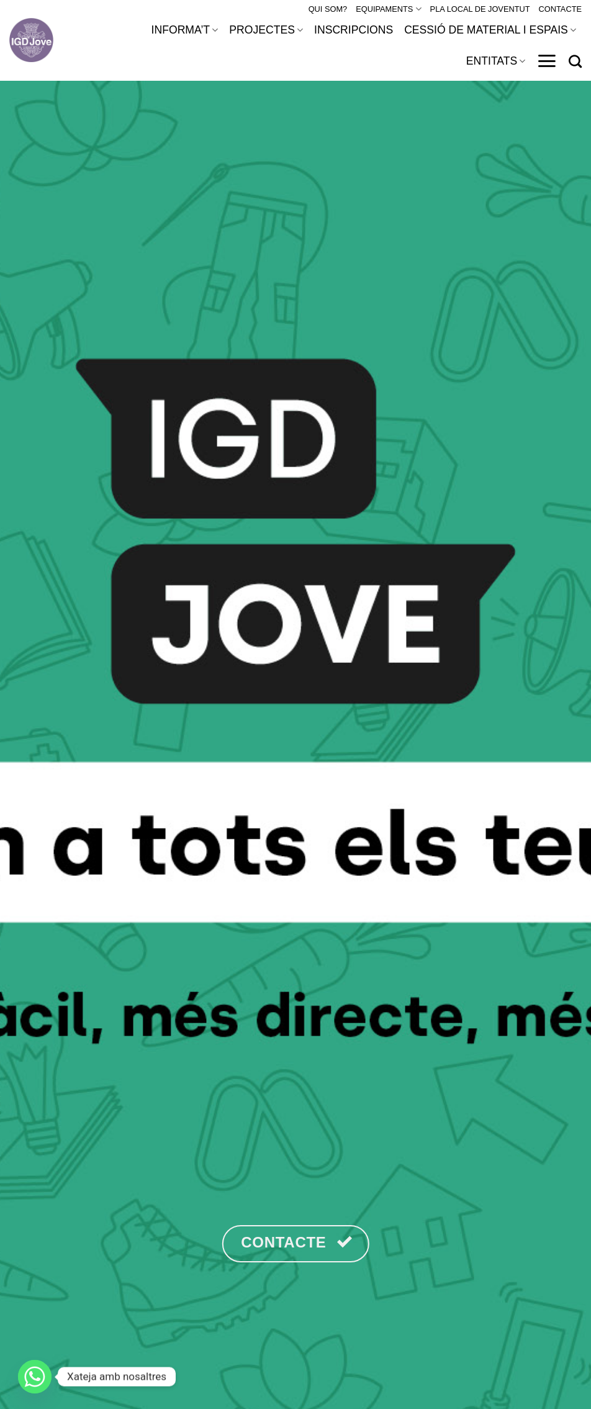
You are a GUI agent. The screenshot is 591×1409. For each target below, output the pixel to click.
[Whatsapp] (35, 1376)
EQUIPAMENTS (388, 9)
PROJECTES (266, 30)
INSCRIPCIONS (353, 30)
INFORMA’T (185, 30)
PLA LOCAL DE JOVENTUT (480, 9)
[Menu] (546, 61)
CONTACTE (560, 9)
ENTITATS (496, 61)
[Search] (575, 61)
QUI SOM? (328, 9)
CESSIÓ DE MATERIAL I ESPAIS (490, 30)
